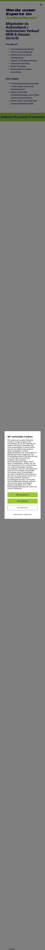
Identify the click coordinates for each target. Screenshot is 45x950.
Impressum (27, 514)
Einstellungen (22, 508)
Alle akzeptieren (22, 495)
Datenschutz (18, 514)
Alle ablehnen (22, 501)
